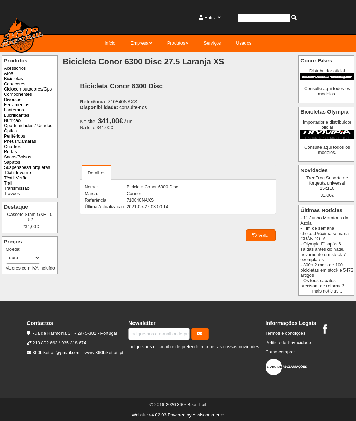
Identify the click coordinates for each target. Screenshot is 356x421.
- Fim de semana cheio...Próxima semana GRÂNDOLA (324, 233)
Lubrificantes (16, 115)
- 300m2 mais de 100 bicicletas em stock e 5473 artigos (326, 270)
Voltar (261, 235)
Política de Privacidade (288, 342)
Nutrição (12, 120)
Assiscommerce (208, 415)
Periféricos (14, 136)
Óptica (10, 130)
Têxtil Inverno (17, 172)
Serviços (212, 43)
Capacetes (14, 83)
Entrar (210, 17)
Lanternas (14, 109)
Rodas (10, 151)
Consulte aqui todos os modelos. (327, 91)
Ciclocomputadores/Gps (28, 89)
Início (110, 43)
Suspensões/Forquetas (27, 167)
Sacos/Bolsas (17, 156)
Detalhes (96, 173)
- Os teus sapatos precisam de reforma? (322, 283)
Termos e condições (285, 333)
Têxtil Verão (15, 177)
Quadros (12, 146)
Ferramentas (16, 104)
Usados (243, 43)
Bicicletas (13, 78)
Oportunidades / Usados (28, 125)
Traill (9, 183)
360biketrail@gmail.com (56, 352)
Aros (8, 73)
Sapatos (12, 162)
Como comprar (280, 351)
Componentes (18, 94)
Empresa (139, 43)
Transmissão (17, 188)
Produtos (176, 43)
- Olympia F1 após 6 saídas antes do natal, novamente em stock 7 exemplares (323, 251)
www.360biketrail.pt (103, 352)
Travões (12, 193)
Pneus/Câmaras (20, 141)
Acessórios (15, 68)
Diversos (12, 99)
